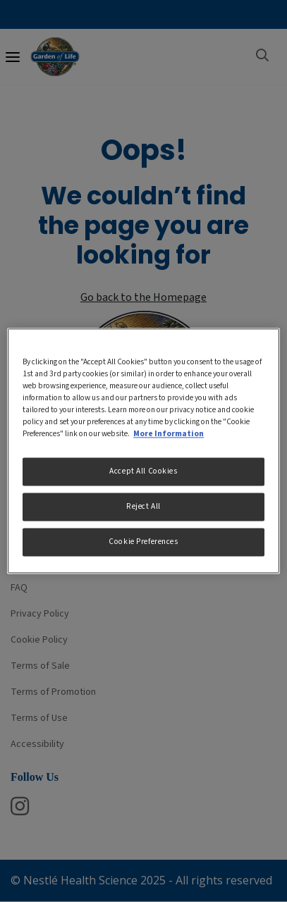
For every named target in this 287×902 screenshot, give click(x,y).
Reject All (143, 507)
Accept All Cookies (143, 472)
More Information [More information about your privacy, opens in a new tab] (168, 434)
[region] (143, 451)
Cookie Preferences (143, 542)
